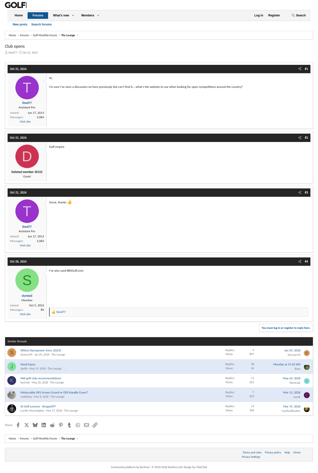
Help (287, 452)
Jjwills (24, 368)
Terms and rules (252, 452)
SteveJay (294, 382)
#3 (306, 192)
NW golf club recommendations (41, 378)
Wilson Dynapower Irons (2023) (41, 350)
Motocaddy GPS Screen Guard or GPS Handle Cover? (54, 392)
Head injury (28, 364)
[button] (73, 15)
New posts (20, 24)
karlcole (25, 382)
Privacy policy (273, 452)
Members (87, 15)
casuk (296, 397)
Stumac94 (26, 354)
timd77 (13, 52)
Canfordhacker (291, 411)
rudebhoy (26, 396)
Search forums (41, 24)
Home (19, 15)
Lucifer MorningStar (32, 410)
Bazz (297, 368)
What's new (61, 15)
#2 (306, 137)
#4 (306, 261)
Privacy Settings (251, 457)
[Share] (300, 69)
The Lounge (58, 354)
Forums (37, 15)
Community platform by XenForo (147, 467)
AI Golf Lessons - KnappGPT (38, 406)
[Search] (298, 15)
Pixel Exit (202, 467)
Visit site (25, 121)
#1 (306, 69)
